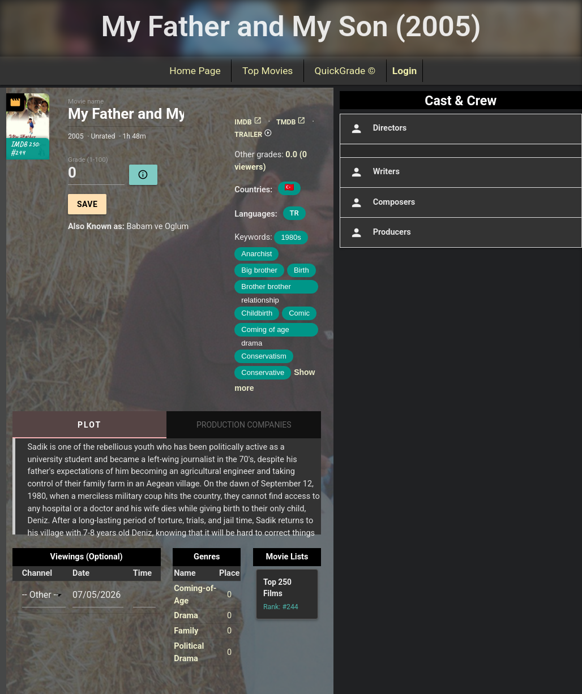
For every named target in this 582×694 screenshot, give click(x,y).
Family (186, 631)
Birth (301, 270)
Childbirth (256, 313)
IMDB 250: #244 (25, 148)
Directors (377, 128)
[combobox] (44, 595)
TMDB (291, 122)
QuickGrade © (345, 70)
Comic (299, 313)
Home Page (195, 70)
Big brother (259, 270)
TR (294, 213)
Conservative (262, 372)
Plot (89, 424)
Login (404, 70)
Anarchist (256, 253)
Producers (379, 232)
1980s (291, 237)
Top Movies (267, 70)
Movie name (86, 101)
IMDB (248, 122)
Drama (186, 615)
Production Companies (244, 424)
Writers (374, 172)
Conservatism (263, 356)
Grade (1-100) (88, 160)
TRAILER (253, 135)
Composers (381, 202)
